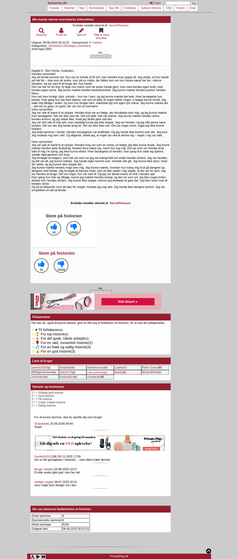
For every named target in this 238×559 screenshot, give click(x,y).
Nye (81, 8)
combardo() (95, 376)
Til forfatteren (47, 330)
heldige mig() (44, 481)
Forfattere (130, 8)
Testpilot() (67, 367)
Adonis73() (67, 372)
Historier (69, 8)
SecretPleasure (118, 25)
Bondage (70, 45)
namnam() (40, 376)
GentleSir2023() (45, 456)
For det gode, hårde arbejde (60, 338)
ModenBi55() (151, 372)
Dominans (84, 45)
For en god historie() (55, 351)
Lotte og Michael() (97, 372)
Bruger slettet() (43, 469)
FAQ (169, 8)
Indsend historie (151, 8)
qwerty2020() (41, 367)
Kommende (96, 8)
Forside (54, 8)
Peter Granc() (152, 367)
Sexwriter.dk (58, 3)
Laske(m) (121, 367)
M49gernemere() (44, 372)
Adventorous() (97, 367)
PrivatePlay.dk (119, 556)
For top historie (50, 334)
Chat (193, 8)
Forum (180, 8)
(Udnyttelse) (85, 19)
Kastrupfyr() (68, 376)
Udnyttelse (55, 45)
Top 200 (114, 8)
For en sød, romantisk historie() (62, 347)
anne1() (120, 372)
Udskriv (97, 42)
